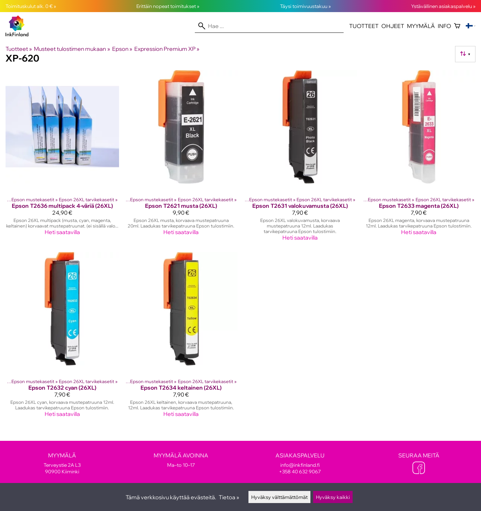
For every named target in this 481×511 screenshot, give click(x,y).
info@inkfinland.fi (300, 465)
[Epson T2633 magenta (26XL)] (419, 158)
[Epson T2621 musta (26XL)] (181, 158)
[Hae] (269, 26)
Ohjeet (392, 25)
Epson (122, 48)
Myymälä (421, 25)
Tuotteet (364, 25)
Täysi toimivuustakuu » (305, 6)
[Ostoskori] (457, 26)
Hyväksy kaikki (333, 497)
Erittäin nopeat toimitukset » (167, 6)
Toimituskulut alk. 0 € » (31, 6)
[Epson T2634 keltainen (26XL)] (181, 337)
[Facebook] (418, 468)
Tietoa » (229, 497)
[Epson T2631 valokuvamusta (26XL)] (300, 158)
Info (444, 25)
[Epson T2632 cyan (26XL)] (62, 337)
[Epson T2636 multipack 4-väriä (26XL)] (62, 158)
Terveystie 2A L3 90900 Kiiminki (62, 463)
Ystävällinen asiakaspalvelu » (443, 6)
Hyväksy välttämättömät (279, 497)
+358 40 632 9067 (300, 471)
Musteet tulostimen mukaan (72, 48)
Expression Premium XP (166, 48)
